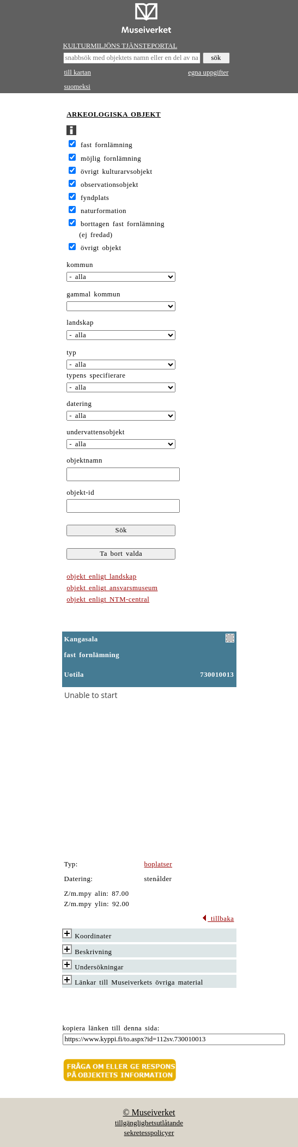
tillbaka (218, 919)
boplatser (158, 864)
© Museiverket (149, 1112)
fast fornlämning (106, 145)
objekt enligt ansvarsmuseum (111, 588)
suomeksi (77, 86)
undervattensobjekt (95, 432)
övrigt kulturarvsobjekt (116, 171)
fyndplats (95, 198)
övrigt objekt (101, 248)
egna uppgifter (208, 72)
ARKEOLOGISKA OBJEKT (113, 114)
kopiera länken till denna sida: (111, 1028)
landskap (80, 322)
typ (71, 352)
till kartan (77, 72)
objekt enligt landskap (101, 576)
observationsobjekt (109, 185)
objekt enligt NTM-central (107, 599)
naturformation (103, 211)
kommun (79, 265)
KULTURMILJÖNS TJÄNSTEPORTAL (120, 46)
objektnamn (84, 460)
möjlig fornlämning (111, 158)
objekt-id (80, 492)
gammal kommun (93, 294)
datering (79, 404)
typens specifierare (95, 375)
